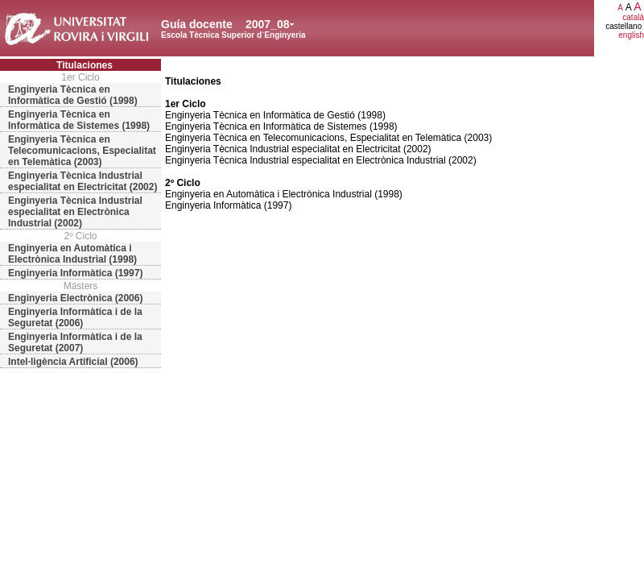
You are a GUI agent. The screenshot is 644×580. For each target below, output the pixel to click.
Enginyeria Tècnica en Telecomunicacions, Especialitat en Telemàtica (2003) (82, 151)
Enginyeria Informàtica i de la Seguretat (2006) (75, 317)
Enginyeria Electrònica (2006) (75, 298)
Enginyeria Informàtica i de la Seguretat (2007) (75, 342)
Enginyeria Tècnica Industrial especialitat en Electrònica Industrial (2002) (75, 212)
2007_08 (268, 24)
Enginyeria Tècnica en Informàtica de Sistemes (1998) (79, 120)
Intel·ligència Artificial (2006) (73, 361)
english (631, 35)
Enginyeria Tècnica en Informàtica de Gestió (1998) (73, 95)
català (633, 17)
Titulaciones (84, 65)
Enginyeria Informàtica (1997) (75, 273)
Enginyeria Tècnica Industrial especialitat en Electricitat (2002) (82, 181)
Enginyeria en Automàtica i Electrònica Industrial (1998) (72, 253)
